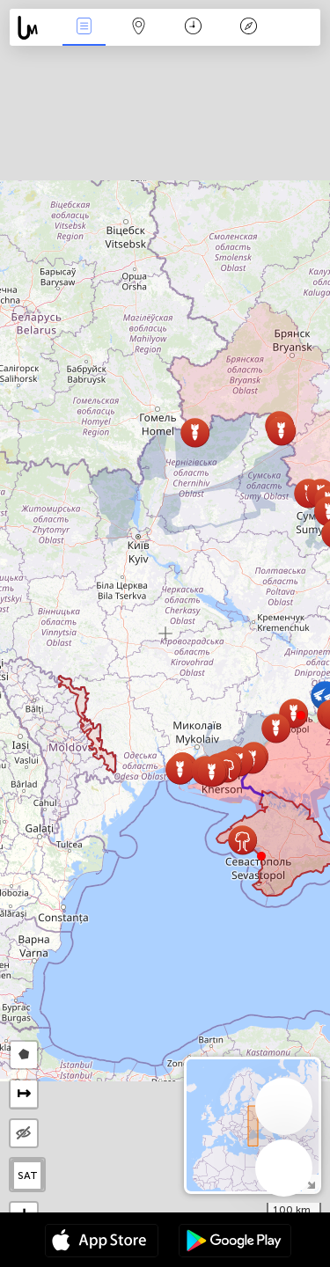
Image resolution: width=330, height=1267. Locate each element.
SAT (28, 1175)
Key (248, 28)
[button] (301, 715)
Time (193, 28)
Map (139, 28)
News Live (83, 28)
